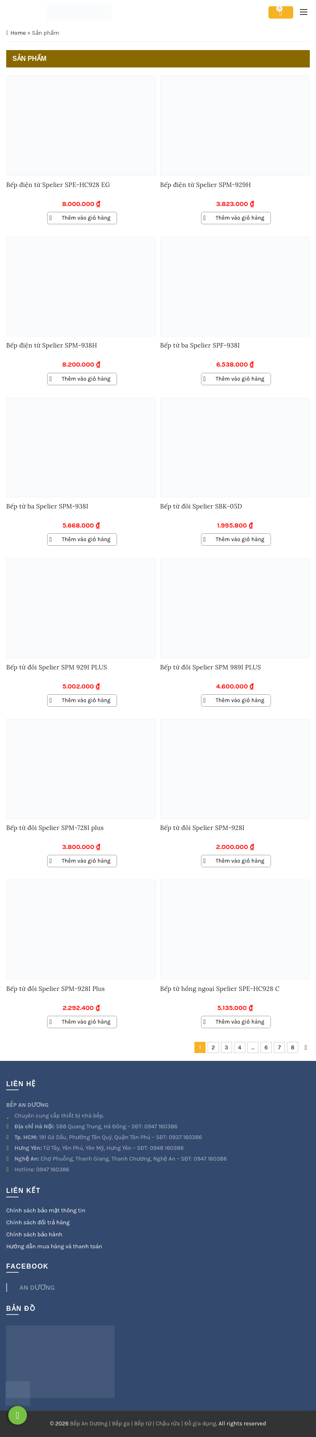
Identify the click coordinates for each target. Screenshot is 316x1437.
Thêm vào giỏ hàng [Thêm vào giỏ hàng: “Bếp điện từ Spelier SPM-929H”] (240, 218)
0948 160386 (167, 1148)
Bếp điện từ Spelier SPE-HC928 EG (58, 185)
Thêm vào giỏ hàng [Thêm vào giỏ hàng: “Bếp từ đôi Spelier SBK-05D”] (240, 539)
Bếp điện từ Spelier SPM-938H (51, 345)
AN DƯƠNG (37, 1287)
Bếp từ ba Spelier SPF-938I (200, 345)
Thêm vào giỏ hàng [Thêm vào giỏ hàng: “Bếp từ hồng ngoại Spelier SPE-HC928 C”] (240, 1022)
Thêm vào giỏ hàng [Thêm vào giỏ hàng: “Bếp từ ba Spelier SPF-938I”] (240, 379)
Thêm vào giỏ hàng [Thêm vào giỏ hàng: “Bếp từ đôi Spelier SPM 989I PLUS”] (240, 700)
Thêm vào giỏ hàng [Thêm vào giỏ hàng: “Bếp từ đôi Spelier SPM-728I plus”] (86, 861)
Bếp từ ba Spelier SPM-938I (47, 506)
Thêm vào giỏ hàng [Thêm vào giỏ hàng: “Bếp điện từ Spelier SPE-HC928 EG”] (86, 218)
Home (18, 32)
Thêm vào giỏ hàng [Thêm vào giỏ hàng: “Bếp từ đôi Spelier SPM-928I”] (240, 861)
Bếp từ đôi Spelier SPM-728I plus (55, 828)
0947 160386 (160, 1126)
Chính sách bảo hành (34, 1234)
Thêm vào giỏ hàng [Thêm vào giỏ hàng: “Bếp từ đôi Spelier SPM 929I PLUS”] (86, 700)
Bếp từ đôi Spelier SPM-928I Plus (55, 989)
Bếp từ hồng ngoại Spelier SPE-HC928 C (220, 989)
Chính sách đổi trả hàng (37, 1222)
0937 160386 (185, 1137)
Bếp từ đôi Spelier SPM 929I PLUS (56, 667)
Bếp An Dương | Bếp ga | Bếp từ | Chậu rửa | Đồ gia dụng (143, 1423)
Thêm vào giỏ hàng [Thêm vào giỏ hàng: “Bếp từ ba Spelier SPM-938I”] (86, 539)
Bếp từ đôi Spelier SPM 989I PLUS (210, 667)
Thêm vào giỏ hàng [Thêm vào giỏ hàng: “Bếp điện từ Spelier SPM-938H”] (86, 379)
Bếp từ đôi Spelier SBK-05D (201, 506)
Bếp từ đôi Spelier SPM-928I (202, 828)
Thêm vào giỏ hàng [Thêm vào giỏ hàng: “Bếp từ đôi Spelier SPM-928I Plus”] (86, 1022)
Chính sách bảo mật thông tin (45, 1210)
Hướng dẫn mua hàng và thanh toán (54, 1246)
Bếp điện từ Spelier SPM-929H (205, 185)
